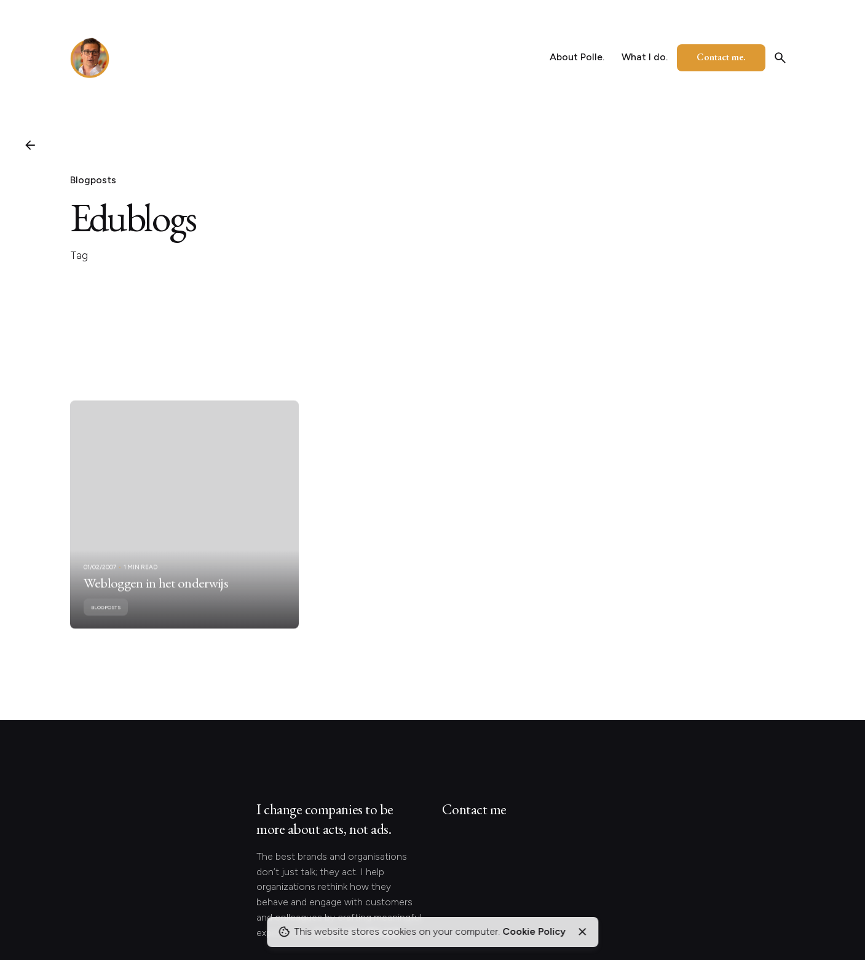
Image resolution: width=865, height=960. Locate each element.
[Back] (30, 145)
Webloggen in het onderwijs (156, 594)
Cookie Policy (534, 931)
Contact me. (721, 56)
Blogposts (93, 180)
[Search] (780, 58)
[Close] (583, 931)
